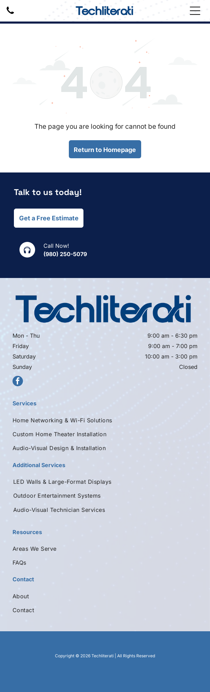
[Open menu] (195, 11)
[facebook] (18, 382)
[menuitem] (105, 420)
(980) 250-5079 (65, 254)
